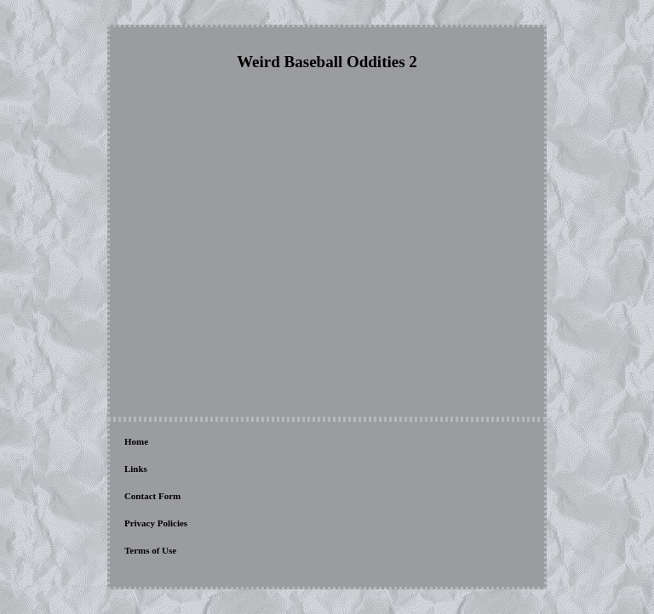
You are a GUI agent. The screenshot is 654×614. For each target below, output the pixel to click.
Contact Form (152, 496)
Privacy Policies (155, 523)
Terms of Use (150, 550)
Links (135, 468)
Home (136, 441)
